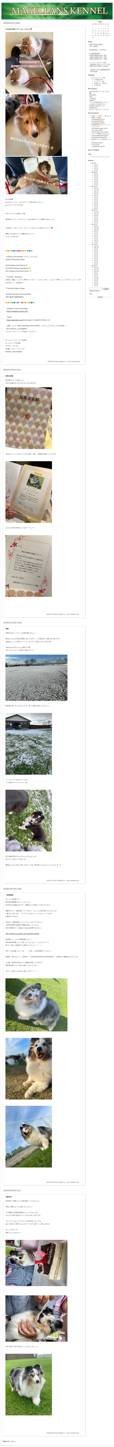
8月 (95, 176)
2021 (93, 244)
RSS (90, 294)
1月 (95, 170)
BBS (109, 4)
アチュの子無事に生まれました (101, 134)
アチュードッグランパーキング (101, 157)
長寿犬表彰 (92, 95)
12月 (95, 188)
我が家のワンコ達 (64, 361)
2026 (93, 163)
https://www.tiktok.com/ (15, 320)
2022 (93, 224)
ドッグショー (98, 81)
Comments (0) (75, 361)
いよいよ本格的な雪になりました (99, 102)
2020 (93, 266)
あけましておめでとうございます (99, 109)
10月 (95, 192)
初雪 (90, 97)
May (100, 22)
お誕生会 (91, 100)
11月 (95, 190)
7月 (95, 197)
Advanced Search (94, 291)
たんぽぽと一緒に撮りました (97, 104)
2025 (93, 172)
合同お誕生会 (93, 107)
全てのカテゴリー (97, 78)
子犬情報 (97, 79)
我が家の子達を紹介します (97, 106)
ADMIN (100, 297)
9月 (95, 174)
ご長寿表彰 (92, 98)
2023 (93, 210)
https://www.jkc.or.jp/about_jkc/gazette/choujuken (22, 934)
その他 (96, 85)
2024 (93, 186)
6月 (95, 199)
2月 (95, 168)
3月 (95, 167)
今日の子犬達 (95, 144)
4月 (95, 179)
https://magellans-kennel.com (17, 311)
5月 (95, 165)
